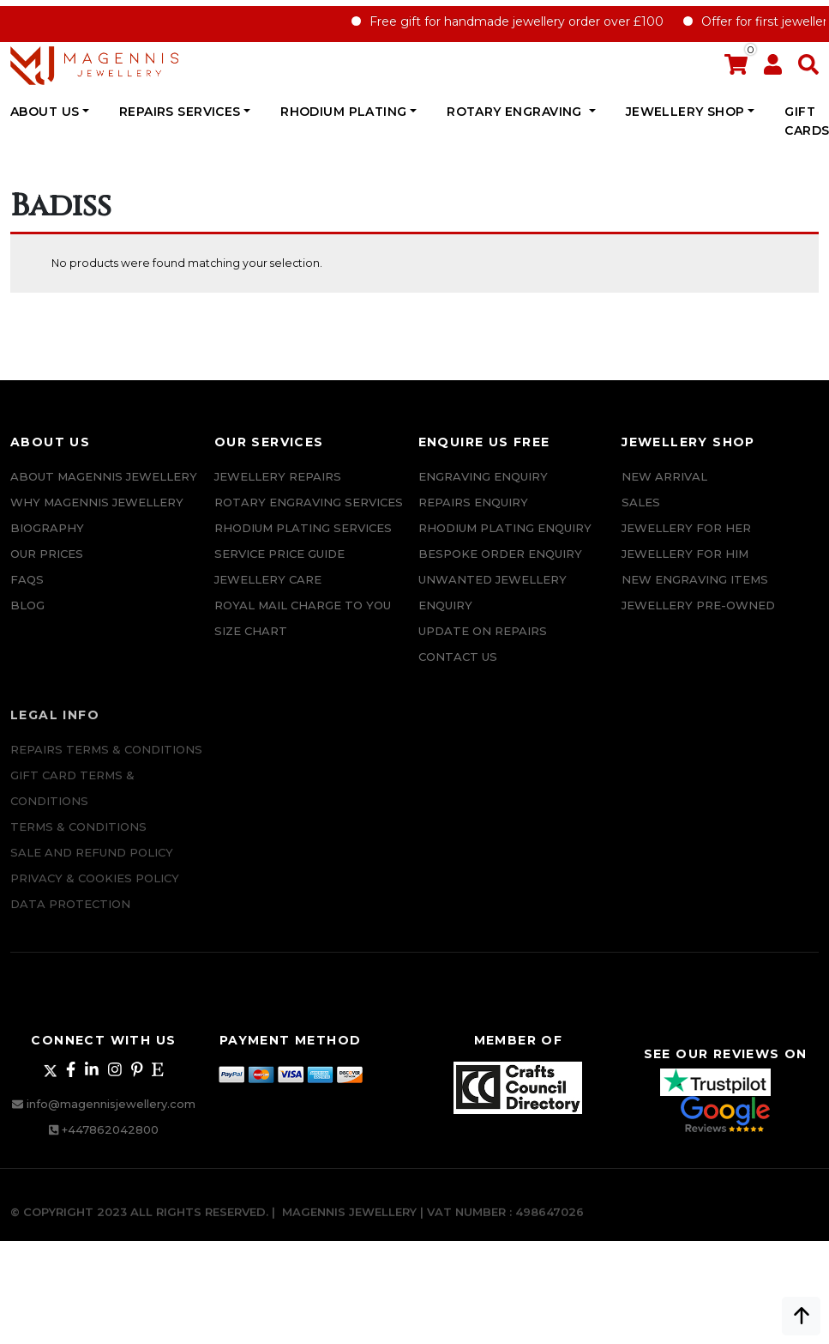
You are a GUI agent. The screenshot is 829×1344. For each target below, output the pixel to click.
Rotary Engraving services (308, 502)
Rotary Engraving (516, 111)
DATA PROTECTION (70, 908)
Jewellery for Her (686, 528)
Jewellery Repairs (277, 476)
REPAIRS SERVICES (180, 111)
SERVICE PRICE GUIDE (279, 553)
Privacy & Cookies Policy (94, 882)
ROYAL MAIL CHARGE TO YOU (302, 605)
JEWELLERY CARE (267, 579)
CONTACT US (457, 656)
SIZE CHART (250, 631)
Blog (27, 605)
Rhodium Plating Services (303, 528)
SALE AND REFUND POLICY (91, 856)
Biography (47, 528)
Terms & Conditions (78, 831)
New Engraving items (695, 579)
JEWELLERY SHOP (685, 111)
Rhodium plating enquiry (505, 528)
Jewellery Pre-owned (698, 605)
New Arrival (664, 476)
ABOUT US (44, 111)
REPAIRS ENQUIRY (473, 502)
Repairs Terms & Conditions (106, 753)
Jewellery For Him (685, 553)
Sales (641, 502)
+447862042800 (110, 1129)
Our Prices (46, 553)
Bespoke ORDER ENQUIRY (500, 553)
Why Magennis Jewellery (96, 502)
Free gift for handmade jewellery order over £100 (528, 21)
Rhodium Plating (343, 111)
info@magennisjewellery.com (111, 1104)
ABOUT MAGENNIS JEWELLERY (103, 476)
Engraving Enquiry (483, 476)
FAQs (27, 579)
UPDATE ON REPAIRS (482, 631)
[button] (808, 68)
